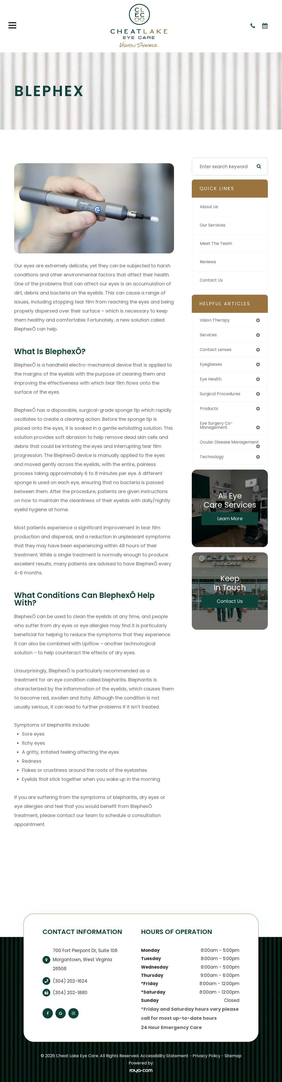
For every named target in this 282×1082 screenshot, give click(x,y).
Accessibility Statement (164, 1056)
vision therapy (216, 320)
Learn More (230, 526)
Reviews (209, 262)
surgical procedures (222, 395)
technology (213, 465)
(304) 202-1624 (70, 981)
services (209, 335)
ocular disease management (217, 447)
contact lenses (217, 350)
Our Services (214, 225)
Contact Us (212, 280)
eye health (211, 380)
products (210, 410)
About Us (210, 207)
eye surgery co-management (218, 428)
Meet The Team (217, 243)
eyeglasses (212, 365)
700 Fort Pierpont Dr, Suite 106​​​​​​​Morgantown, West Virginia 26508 (85, 959)
